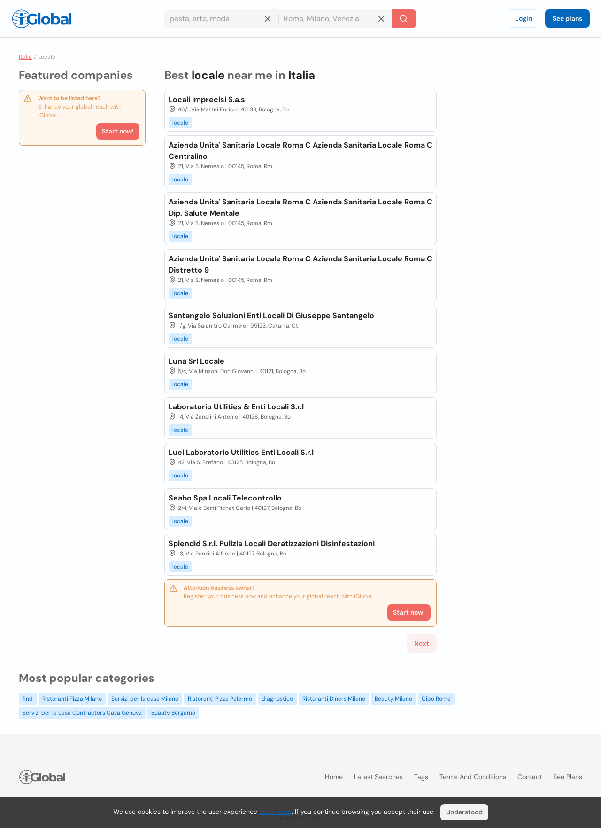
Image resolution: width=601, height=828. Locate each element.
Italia (25, 57)
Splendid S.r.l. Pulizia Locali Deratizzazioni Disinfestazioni (272, 543)
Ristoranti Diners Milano (333, 699)
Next (421, 643)
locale (180, 122)
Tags (421, 777)
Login (523, 18)
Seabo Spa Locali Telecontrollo (225, 498)
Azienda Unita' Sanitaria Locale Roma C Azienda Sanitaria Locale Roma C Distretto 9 (300, 264)
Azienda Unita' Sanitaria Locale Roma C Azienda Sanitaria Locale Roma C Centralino (300, 150)
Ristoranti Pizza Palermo (220, 699)
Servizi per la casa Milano (144, 699)
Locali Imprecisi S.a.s (207, 99)
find (28, 699)
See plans (567, 18)
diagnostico (277, 699)
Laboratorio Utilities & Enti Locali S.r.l (236, 407)
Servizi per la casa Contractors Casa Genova (82, 713)
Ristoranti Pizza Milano (72, 699)
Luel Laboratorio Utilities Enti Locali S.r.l (241, 452)
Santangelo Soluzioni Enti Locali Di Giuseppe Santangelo (271, 315)
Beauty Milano (393, 699)
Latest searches (378, 777)
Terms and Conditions (472, 777)
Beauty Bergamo (173, 713)
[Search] (404, 18)
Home (334, 777)
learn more (275, 811)
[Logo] (41, 18)
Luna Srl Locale (196, 361)
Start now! (118, 131)
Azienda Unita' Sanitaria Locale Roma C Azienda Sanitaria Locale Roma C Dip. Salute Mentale (300, 207)
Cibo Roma (436, 699)
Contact (529, 777)
